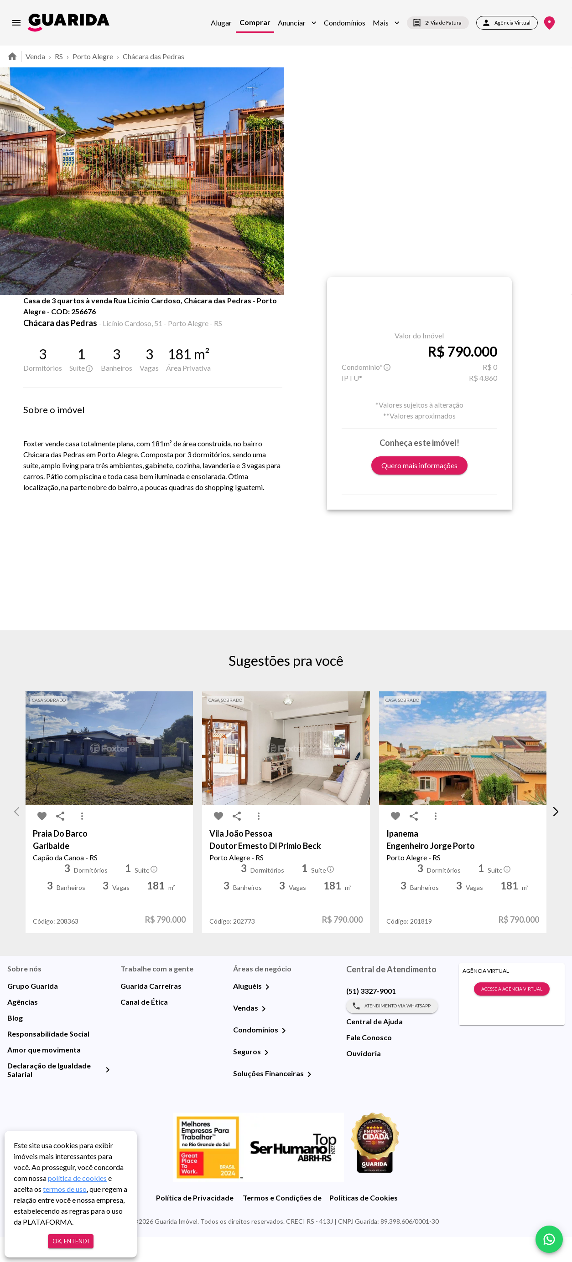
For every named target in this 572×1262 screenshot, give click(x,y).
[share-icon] (54, 319)
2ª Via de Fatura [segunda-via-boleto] (438, 22)
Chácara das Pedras (153, 56)
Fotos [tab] (108, 315)
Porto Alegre (93, 56)
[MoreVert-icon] (82, 842)
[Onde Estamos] (549, 23)
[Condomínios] (283, 1055)
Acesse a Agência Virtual (512, 1014)
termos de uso (65, 1189)
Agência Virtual (507, 22)
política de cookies (77, 1178)
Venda (35, 56)
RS (59, 56)
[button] (297, 23)
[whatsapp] (549, 1239)
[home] (68, 22)
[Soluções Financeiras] (309, 1099)
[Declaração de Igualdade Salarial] (107, 1095)
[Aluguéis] (267, 1012)
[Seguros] (266, 1077)
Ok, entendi (71, 1241)
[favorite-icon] (36, 319)
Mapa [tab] (155, 315)
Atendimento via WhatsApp (392, 1031)
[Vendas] (263, 1033)
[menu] (16, 23)
